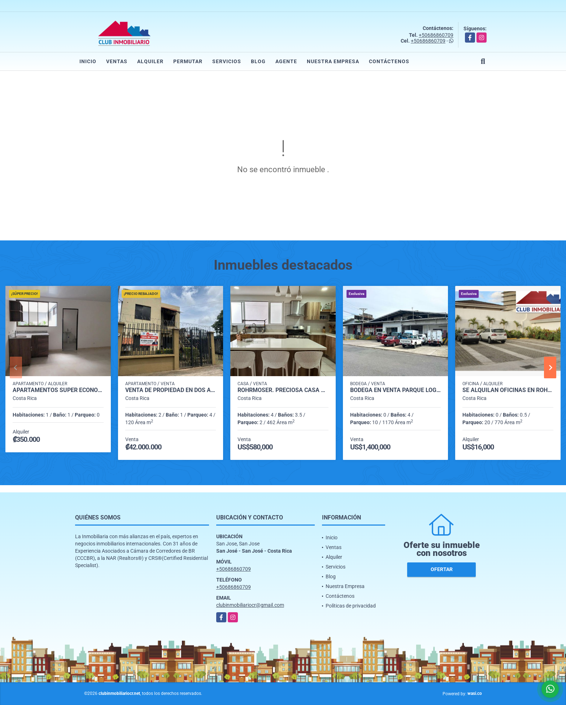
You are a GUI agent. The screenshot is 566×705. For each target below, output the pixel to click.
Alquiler (150, 61)
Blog (258, 61)
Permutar (188, 61)
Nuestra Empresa (333, 61)
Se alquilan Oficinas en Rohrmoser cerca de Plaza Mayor (507, 390)
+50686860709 (436, 35)
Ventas (116, 61)
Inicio (87, 61)
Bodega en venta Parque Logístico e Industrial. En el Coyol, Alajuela (395, 390)
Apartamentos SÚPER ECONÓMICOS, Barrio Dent (58, 390)
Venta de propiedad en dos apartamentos (170, 390)
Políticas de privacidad (351, 606)
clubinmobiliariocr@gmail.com (250, 605)
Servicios (226, 61)
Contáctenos (389, 61)
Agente (286, 61)
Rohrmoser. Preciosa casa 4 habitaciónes (283, 390)
